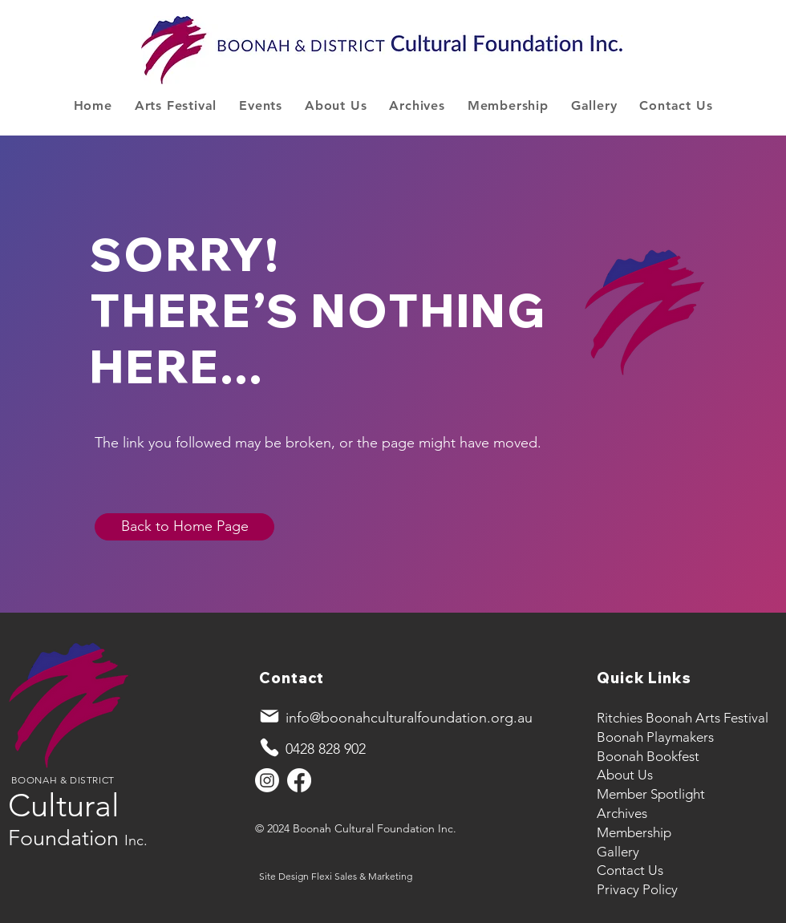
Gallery (618, 852)
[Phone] (269, 747)
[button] (176, 105)
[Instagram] (267, 780)
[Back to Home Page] (184, 526)
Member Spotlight (651, 794)
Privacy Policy (637, 889)
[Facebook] (299, 780)
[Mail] (269, 716)
